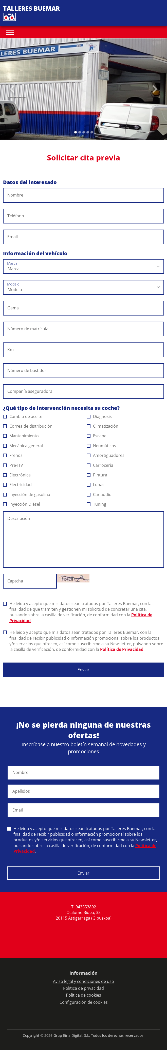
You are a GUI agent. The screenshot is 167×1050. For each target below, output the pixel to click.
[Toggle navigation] (10, 32)
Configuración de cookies (84, 1002)
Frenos (13, 455)
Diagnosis (99, 416)
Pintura (97, 475)
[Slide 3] (87, 132)
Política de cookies (83, 995)
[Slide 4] (91, 132)
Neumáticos (101, 445)
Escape (97, 436)
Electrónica (17, 475)
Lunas (96, 484)
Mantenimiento (21, 436)
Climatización (103, 426)
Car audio (99, 494)
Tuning (96, 504)
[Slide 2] (83, 132)
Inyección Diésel (21, 504)
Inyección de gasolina (26, 494)
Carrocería (100, 465)
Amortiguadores (106, 455)
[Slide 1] (79, 132)
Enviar (83, 669)
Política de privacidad (83, 988)
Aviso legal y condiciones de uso (83, 981)
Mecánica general (23, 445)
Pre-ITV (13, 465)
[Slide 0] (75, 132)
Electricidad (17, 484)
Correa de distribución (28, 426)
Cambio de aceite (23, 416)
